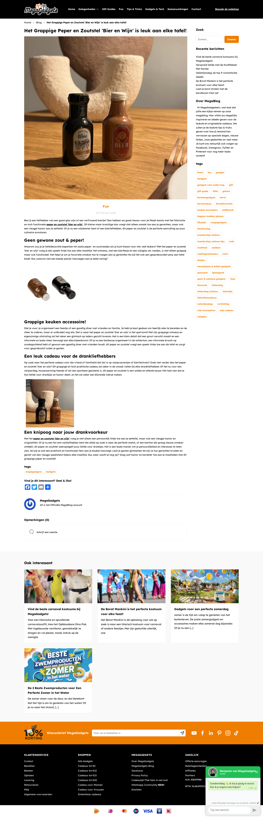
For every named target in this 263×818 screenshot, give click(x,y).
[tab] (49, 755)
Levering (29, 780)
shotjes (201, 260)
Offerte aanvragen (196, 761)
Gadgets (50, 471)
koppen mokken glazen (210, 216)
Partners (190, 775)
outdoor (216, 247)
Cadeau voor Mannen (90, 784)
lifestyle (201, 222)
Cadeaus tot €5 (86, 765)
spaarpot (202, 272)
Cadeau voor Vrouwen (91, 789)
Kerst (223, 197)
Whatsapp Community (148, 784)
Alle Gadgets (85, 761)
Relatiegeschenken (196, 765)
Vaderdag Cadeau (207, 291)
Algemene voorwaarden (38, 794)
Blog (39, 22)
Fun (106, 206)
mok (231, 241)
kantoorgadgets (206, 197)
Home (27, 22)
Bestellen (29, 765)
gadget (220, 172)
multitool (202, 247)
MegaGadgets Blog (143, 765)
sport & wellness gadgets (211, 279)
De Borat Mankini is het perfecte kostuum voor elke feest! (131, 611)
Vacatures (137, 770)
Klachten (136, 789)
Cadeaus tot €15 (87, 775)
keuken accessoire (207, 210)
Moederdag (203, 228)
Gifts (215, 191)
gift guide (202, 191)
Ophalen (29, 775)
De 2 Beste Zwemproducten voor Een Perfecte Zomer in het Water (54, 690)
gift (231, 185)
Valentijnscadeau (207, 297)
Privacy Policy (140, 775)
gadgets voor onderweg (210, 185)
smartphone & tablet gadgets (214, 266)
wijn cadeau (226, 310)
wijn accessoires (206, 310)
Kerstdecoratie (224, 203)
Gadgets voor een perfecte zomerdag (201, 609)
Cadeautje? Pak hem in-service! (150, 780)
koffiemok (228, 210)
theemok (202, 285)
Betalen (28, 770)
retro (225, 253)
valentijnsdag (205, 304)
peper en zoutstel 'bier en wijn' (64, 224)
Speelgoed (218, 272)
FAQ (26, 789)
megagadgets (33, 471)
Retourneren (31, 784)
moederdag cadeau (208, 235)
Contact (28, 761)
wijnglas (202, 316)
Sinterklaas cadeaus (89, 794)
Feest (200, 172)
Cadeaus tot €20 (87, 780)
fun (209, 172)
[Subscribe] (182, 733)
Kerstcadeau (204, 203)
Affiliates (190, 770)
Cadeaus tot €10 (87, 770)
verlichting (223, 304)
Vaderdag (217, 285)
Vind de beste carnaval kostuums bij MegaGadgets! (54, 611)
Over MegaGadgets (143, 761)
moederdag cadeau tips (210, 241)
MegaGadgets (50, 500)
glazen (226, 191)
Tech (232, 279)
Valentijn (227, 291)
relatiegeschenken (207, 253)
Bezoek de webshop (227, 9)
